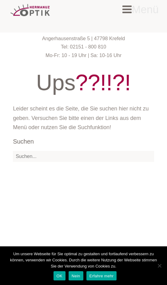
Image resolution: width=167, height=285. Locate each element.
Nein (76, 276)
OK (59, 276)
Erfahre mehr (101, 276)
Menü (140, 9)
